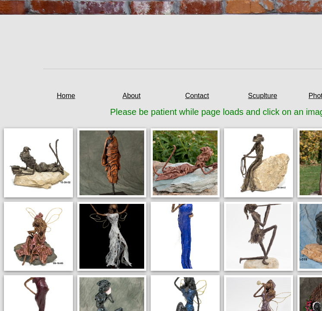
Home (66, 95)
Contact (197, 95)
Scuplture (263, 95)
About (132, 95)
